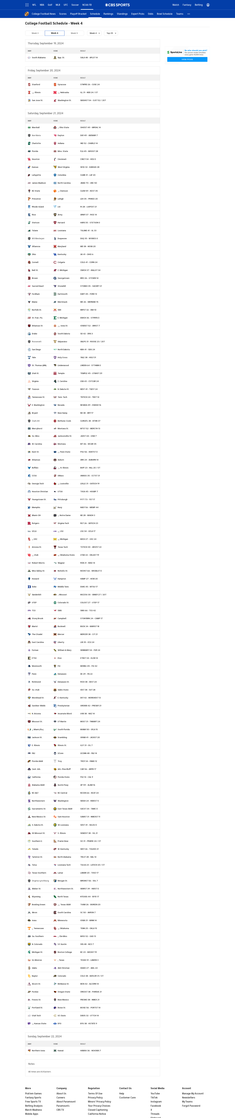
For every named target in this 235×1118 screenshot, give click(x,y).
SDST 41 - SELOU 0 (88, 825)
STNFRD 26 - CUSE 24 (90, 84)
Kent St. (35, 452)
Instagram (156, 1101)
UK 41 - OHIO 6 (86, 254)
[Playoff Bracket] (78, 14)
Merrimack (62, 302)
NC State (36, 191)
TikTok (154, 1097)
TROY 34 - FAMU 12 (88, 761)
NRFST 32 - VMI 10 (88, 310)
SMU (60, 610)
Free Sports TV (33, 1101)
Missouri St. (37, 721)
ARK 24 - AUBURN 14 (89, 460)
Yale (34, 357)
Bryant (35, 413)
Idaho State (63, 690)
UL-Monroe (37, 960)
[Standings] (122, 14)
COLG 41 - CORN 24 (88, 262)
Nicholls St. (63, 571)
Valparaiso (62, 341)
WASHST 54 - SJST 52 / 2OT (93, 100)
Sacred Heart (38, 286)
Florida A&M (37, 761)
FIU (59, 666)
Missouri (63, 594)
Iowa (34, 920)
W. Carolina (37, 444)
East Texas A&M (65, 808)
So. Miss (35, 436)
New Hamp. (63, 413)
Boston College (65, 952)
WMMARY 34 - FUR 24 (90, 650)
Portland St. (37, 1007)
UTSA (60, 491)
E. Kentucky (63, 697)
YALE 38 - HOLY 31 (88, 357)
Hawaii (61, 1050)
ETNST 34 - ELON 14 (89, 658)
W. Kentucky (63, 849)
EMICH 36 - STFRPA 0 (89, 317)
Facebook (156, 1105)
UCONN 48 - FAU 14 (88, 753)
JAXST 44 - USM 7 (88, 436)
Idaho (34, 968)
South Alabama (39, 57)
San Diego (36, 349)
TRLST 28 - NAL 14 (88, 857)
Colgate (61, 262)
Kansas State (40, 1023)
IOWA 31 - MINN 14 (88, 920)
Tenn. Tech (62, 397)
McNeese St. (63, 984)
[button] (189, 14)
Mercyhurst (37, 428)
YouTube (155, 1093)
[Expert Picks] (137, 14)
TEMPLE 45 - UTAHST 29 (91, 373)
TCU (34, 610)
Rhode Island (38, 206)
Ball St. (35, 270)
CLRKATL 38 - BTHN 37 (90, 421)
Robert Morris (38, 563)
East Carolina (38, 642)
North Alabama (64, 857)
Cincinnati (62, 159)
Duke (34, 586)
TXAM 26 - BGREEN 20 (90, 904)
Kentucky (62, 254)
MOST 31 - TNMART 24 (90, 721)
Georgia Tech (38, 483)
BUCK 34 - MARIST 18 (89, 626)
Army (60, 214)
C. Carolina (62, 381)
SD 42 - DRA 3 (86, 333)
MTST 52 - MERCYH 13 (90, 428)
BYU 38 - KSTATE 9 (88, 1023)
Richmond (36, 682)
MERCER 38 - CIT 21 (89, 634)
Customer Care (127, 1097)
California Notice (97, 1113)
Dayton (61, 135)
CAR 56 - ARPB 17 (88, 769)
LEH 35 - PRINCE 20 (89, 199)
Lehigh (61, 199)
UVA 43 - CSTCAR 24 (89, 381)
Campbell (62, 618)
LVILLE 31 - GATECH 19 (90, 483)
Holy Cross (62, 357)
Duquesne (62, 238)
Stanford (36, 84)
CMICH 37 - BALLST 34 (90, 270)
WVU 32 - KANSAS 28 (89, 167)
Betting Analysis (34, 1105)
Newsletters (188, 1097)
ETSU (34, 658)
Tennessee (39, 928)
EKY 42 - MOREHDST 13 (90, 697)
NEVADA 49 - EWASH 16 (90, 405)
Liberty (61, 642)
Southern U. (37, 841)
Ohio (34, 254)
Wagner (61, 563)
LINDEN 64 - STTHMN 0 (90, 365)
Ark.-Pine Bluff (64, 769)
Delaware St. (63, 682)
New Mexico (63, 999)
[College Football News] (43, 14)
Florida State (64, 777)
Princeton (36, 199)
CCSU (34, 475)
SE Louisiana (63, 825)
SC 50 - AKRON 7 (88, 912)
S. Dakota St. (37, 825)
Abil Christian (64, 968)
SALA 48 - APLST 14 (89, 57)
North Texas (63, 896)
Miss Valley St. (38, 571)
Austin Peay (63, 785)
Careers (61, 1097)
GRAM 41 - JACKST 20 (90, 737)
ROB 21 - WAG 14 (87, 563)
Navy (60, 507)
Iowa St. (64, 325)
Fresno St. (36, 999)
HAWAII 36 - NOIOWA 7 (90, 1050)
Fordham (36, 294)
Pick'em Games (33, 1093)
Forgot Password (191, 1105)
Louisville (64, 483)
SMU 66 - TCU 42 (88, 610)
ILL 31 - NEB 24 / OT (89, 92)
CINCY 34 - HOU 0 (88, 159)
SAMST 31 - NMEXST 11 (90, 816)
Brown (35, 278)
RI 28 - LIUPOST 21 (88, 206)
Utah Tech (36, 1015)
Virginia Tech (63, 523)
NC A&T (35, 793)
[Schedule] (95, 14)
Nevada (61, 405)
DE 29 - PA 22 (86, 674)
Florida (35, 151)
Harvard (61, 222)
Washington (63, 801)
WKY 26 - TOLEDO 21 (89, 849)
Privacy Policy (95, 1097)
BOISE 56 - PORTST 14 (90, 1007)
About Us (61, 1093)
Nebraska (64, 92)
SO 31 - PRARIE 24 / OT (90, 841)
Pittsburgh (62, 499)
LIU (59, 206)
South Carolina (64, 912)
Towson (35, 389)
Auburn (61, 460)
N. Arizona (36, 713)
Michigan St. (37, 952)
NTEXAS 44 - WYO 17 (89, 896)
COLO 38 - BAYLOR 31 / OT (92, 976)
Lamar (60, 873)
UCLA (34, 531)
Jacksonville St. (65, 436)
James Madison (39, 183)
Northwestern (38, 801)
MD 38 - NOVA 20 (88, 246)
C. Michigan (63, 270)
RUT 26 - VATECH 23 (89, 523)
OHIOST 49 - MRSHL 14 (90, 127)
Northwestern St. (66, 888)
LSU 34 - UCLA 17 (87, 531)
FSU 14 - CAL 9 (86, 777)
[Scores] (62, 14)
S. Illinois (62, 833)
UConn (60, 753)
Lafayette (36, 175)
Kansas (35, 167)
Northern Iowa (38, 1050)
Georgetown (63, 278)
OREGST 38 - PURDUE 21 (91, 992)
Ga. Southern (38, 936)
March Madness (33, 1109)
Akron (34, 912)
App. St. (61, 57)
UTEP (34, 602)
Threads (155, 1113)
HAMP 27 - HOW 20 (89, 578)
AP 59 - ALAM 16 (87, 785)
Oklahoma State (67, 555)
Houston (36, 159)
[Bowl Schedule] (164, 14)
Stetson (35, 222)
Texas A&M (65, 904)
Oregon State (64, 992)
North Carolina (64, 183)
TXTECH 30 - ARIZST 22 (90, 547)
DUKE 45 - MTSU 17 (89, 586)
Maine (34, 302)
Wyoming (36, 896)
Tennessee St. (38, 397)
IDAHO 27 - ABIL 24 (89, 968)
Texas (61, 960)
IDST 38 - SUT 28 (87, 690)
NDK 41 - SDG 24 (87, 349)
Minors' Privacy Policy (99, 1101)
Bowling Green (38, 904)
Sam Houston (64, 816)
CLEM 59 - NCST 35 (89, 191)
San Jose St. (37, 100)
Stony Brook (37, 618)
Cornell (35, 262)
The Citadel (37, 634)
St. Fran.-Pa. (37, 317)
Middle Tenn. (63, 586)
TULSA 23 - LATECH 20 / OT (92, 865)
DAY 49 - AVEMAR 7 (89, 135)
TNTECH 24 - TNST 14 (89, 397)
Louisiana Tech (64, 865)
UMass (61, 475)
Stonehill (62, 286)
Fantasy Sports (33, 1097)
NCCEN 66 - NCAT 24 (89, 793)
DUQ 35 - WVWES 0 (89, 238)
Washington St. (64, 100)
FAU (33, 753)
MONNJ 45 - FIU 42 (88, 666)
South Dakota (64, 333)
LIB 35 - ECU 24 (87, 642)
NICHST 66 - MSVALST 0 (91, 571)
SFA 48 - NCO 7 (87, 944)
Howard (35, 578)
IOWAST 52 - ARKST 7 (90, 325)
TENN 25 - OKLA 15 (88, 928)
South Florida (64, 729)
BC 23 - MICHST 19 (88, 952)
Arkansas (36, 460)
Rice (34, 214)
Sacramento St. (39, 808)
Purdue (35, 992)
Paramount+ (63, 1105)
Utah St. (35, 373)
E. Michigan (63, 317)
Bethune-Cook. (64, 421)
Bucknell (61, 626)
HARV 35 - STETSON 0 (90, 222)
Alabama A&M (38, 785)
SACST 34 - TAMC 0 (89, 808)
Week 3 (35, 33)
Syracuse (62, 84)
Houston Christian (40, 491)
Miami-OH (36, 515)
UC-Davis (62, 1015)
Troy (60, 761)
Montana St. (63, 428)
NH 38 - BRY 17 (86, 413)
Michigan (64, 539)
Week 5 (74, 33)
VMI (59, 310)
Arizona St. (37, 547)
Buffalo (35, 467)
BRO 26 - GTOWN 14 (89, 278)
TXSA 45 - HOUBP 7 (89, 491)
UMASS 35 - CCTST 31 (90, 475)
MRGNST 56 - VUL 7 (89, 880)
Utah (36, 555)
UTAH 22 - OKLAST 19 (89, 555)
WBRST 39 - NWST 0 (89, 888)
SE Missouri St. (38, 833)
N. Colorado (37, 944)
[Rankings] (108, 14)
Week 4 (54, 33)
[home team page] (29, 57)
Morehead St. (38, 697)
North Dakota (64, 349)
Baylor (35, 976)
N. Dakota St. (63, 389)
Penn (34, 674)
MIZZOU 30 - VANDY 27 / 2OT (93, 594)
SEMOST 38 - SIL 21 (89, 833)
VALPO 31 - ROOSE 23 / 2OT (92, 341)
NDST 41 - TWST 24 (89, 389)
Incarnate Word (65, 713)
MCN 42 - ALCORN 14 (89, 984)
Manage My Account (193, 1093)
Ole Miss (63, 936)
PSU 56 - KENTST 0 (89, 452)
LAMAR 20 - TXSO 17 (89, 873)
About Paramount (66, 1101)
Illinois (38, 92)
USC (35, 539)
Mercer (61, 634)
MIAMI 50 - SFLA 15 (89, 729)
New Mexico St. (39, 816)
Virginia (35, 381)
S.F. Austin (62, 944)
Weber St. (36, 888)
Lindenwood (63, 365)
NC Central (62, 793)
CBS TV (60, 1109)
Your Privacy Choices (99, 1105)
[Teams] (179, 14)
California (36, 777)
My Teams (187, 1101)
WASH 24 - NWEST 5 (89, 801)
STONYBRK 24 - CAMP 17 (91, 618)
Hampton (62, 578)
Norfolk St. (37, 310)
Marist (35, 626)
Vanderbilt (36, 594)
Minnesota (62, 920)
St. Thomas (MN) (39, 365)
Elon (60, 658)
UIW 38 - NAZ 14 (87, 713)
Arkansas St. (37, 325)
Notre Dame (65, 515)
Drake (34, 333)
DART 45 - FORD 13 (88, 294)
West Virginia (64, 167)
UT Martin (62, 721)
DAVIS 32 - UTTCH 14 (89, 1015)
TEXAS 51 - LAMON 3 (89, 960)
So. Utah (35, 690)
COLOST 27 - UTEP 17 (89, 602)
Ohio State (64, 127)
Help (121, 1093)
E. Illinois (36, 745)
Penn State (65, 452)
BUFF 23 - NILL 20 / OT (90, 467)
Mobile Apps (31, 1113)
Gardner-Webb (38, 705)
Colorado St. (63, 602)
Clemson (64, 191)
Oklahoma (64, 928)
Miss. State (63, 151)
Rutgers (35, 523)
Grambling (62, 737)
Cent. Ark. (36, 769)
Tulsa (34, 865)
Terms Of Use (95, 1093)
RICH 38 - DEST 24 (88, 682)
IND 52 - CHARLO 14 (89, 143)
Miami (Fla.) (39, 729)
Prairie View (63, 841)
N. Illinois (64, 467)
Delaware (62, 674)
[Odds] (150, 14)
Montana (62, 444)
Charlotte (36, 143)
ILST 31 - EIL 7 (86, 745)
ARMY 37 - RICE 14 (88, 214)
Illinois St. (62, 745)
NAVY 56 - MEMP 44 (89, 507)
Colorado (62, 976)
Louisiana (62, 230)
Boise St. (62, 1007)
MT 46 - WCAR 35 (88, 444)
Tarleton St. (37, 857)
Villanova (36, 246)
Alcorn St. (36, 984)
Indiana (61, 143)
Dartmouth (62, 294)
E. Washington (38, 405)
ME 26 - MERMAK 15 (89, 302)
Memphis (36, 507)
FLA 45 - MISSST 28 (89, 151)
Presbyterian (64, 705)
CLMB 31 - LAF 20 (87, 175)
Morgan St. (63, 880)
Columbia (62, 175)
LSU (61, 531)
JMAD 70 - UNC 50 (88, 183)
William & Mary (64, 650)
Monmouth (37, 666)
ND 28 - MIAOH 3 (87, 515)
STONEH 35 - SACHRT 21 (91, 286)
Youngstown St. (39, 499)
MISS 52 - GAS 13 (88, 936)
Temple (61, 373)
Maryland (62, 246)
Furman (35, 650)
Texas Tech (63, 547)
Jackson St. (37, 737)
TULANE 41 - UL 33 (88, 230)
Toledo (35, 849)
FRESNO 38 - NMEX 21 (89, 999)
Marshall (36, 127)
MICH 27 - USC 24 (88, 539)
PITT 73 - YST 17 (87, 499)
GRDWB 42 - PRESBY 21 (90, 705)
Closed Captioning (98, 1109)
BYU (59, 1023)
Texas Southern (39, 873)
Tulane (35, 230)
